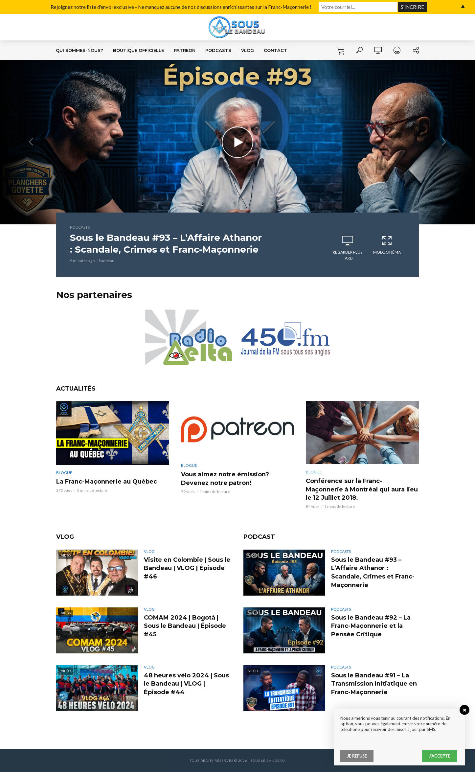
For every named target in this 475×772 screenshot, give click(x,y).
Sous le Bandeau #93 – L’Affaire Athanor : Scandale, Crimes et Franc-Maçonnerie (166, 243)
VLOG (247, 50)
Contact (275, 50)
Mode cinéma (387, 245)
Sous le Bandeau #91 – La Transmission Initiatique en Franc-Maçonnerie (374, 684)
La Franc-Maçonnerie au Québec (106, 481)
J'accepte (439, 756)
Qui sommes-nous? (79, 50)
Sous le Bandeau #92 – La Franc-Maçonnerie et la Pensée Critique (371, 626)
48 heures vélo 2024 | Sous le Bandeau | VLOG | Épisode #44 (186, 684)
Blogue (64, 472)
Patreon (184, 50)
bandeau (106, 260)
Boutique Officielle (138, 50)
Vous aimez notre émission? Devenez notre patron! (225, 479)
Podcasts (218, 50)
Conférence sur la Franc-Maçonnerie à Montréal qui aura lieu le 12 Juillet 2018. (362, 489)
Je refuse (357, 756)
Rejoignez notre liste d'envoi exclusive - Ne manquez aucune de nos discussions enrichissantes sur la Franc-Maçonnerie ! (181, 7)
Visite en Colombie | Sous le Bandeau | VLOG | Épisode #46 (187, 568)
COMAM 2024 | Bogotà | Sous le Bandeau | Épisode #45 (185, 626)
